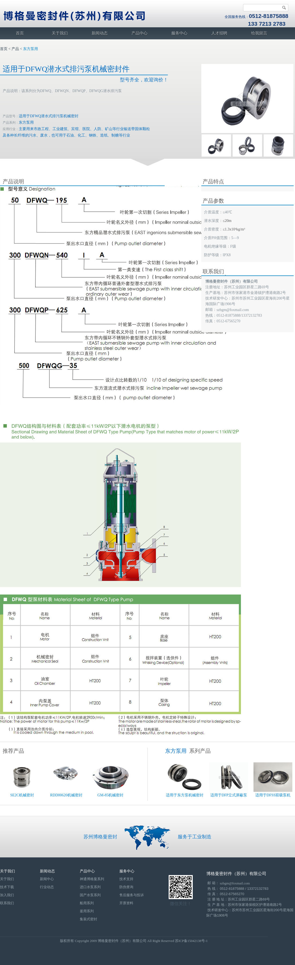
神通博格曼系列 (92, 879)
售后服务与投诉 (131, 895)
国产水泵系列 (90, 895)
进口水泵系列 (90, 887)
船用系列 (87, 903)
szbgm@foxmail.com (233, 310)
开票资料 (126, 903)
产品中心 (139, 33)
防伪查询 (126, 887)
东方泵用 (30, 49)
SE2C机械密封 (22, 795)
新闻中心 (47, 879)
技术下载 (7, 887)
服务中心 (179, 33)
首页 (20, 33)
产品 (15, 49)
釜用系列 (87, 911)
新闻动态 (100, 33)
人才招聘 (219, 33)
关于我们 (60, 33)
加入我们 (7, 895)
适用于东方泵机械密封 (184, 795)
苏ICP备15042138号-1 (191, 941)
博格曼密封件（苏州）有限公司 (236, 873)
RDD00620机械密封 (66, 795)
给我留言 (259, 33)
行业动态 (47, 887)
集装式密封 (88, 919)
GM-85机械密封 (110, 795)
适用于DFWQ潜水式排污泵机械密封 (48, 116)
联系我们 (7, 903)
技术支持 (126, 879)
